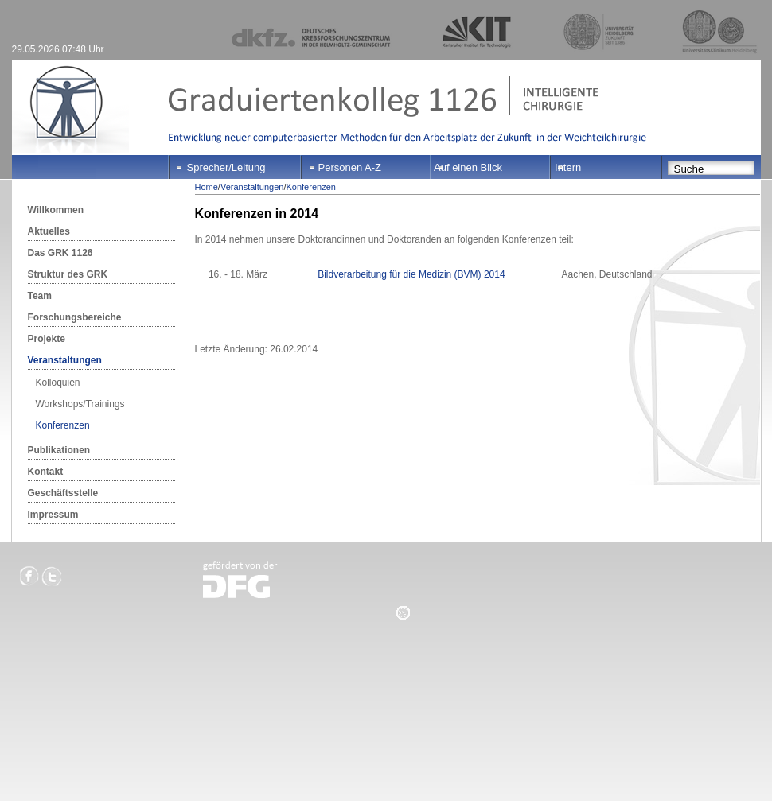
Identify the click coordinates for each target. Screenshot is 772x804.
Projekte (46, 338)
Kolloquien (58, 382)
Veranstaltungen (65, 360)
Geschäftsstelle (63, 493)
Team (40, 295)
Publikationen (59, 450)
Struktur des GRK (68, 274)
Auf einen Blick (468, 167)
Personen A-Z (350, 167)
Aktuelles (49, 231)
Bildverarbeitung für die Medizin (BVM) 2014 (411, 274)
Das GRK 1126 (60, 252)
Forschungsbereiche (75, 317)
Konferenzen (63, 425)
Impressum (53, 514)
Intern (568, 167)
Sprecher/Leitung (226, 167)
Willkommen (56, 210)
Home (206, 187)
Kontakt (46, 471)
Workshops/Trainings (80, 404)
